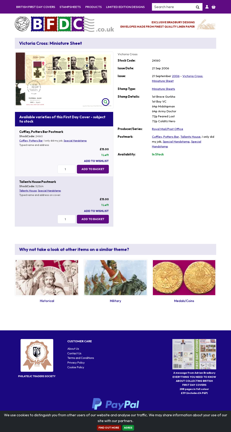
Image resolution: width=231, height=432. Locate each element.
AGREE (128, 427)
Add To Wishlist (96, 161)
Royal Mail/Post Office (167, 129)
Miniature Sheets (163, 89)
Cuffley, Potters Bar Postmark (41, 132)
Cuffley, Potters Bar (31, 140)
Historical (47, 301)
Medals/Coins (184, 301)
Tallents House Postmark (37, 182)
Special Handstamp (75, 140)
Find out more (109, 427)
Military (115, 301)
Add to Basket (92, 169)
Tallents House (28, 190)
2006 (176, 76)
